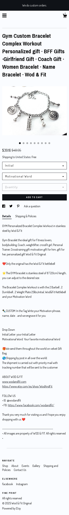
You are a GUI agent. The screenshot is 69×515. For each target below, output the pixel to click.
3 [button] (27, 143)
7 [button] (42, 143)
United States (23, 157)
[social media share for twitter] (11, 206)
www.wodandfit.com (14, 381)
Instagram (22, 484)
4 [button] (31, 143)
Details (7, 216)
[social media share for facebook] (4, 206)
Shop (5, 466)
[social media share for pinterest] (18, 206)
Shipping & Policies (25, 216)
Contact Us (20, 470)
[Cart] (65, 16)
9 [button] (49, 143)
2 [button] (23, 143)
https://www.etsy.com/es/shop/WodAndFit (27, 386)
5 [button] (35, 143)
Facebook (7, 484)
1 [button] (20, 143)
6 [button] (38, 143)
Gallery (36, 466)
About (15, 466)
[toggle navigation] (4, 15)
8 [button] (46, 143)
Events (26, 466)
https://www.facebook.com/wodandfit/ (31, 405)
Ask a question (32, 206)
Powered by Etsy (11, 508)
